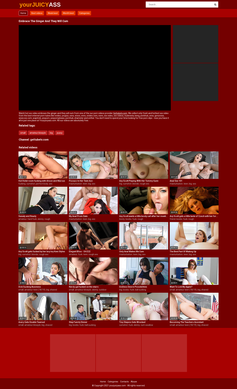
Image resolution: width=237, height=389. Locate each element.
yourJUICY (27, 5)
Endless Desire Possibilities (133, 287)
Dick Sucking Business (29, 287)
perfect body (42, 183)
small (23, 133)
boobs (128, 219)
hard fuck (32, 219)
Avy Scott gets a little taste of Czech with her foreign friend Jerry (194, 216)
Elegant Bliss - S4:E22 (79, 251)
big (51, 133)
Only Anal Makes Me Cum (131, 251)
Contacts (124, 381)
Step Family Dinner (78, 322)
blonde (135, 183)
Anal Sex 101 (176, 181)
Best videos (36, 13)
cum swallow (147, 325)
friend (172, 219)
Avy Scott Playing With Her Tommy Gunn (138, 181)
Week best (53, 13)
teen (85, 183)
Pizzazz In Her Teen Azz (81, 181)
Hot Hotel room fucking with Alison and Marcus (41, 181)
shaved (53, 289)
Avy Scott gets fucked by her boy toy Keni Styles (41, 251)
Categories (84, 13)
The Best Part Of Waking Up (183, 251)
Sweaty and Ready (27, 216)
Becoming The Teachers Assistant (186, 322)
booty (122, 219)
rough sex (144, 183)
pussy (59, 133)
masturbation (75, 183)
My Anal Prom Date (78, 216)
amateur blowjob (38, 133)
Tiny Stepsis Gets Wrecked (132, 322)
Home (23, 13)
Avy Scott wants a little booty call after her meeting (143, 216)
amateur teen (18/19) (34, 289)
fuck (134, 219)
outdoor (103, 289)
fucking (22, 183)
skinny (41, 219)
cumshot (30, 183)
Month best (68, 13)
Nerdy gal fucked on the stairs (84, 287)
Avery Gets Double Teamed (31, 322)
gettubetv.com (39, 139)
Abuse (134, 381)
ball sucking (140, 289)
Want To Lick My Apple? (181, 287)
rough (47, 219)
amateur (22, 219)
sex (50, 183)
